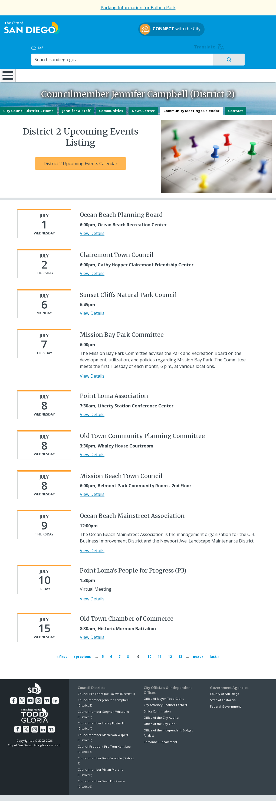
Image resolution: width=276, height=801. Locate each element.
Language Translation (161, 790)
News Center (143, 98)
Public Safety (206, 58)
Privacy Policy (99, 790)
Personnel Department (160, 727)
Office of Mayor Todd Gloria (164, 684)
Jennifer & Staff (76, 98)
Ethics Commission (157, 697)
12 (169, 643)
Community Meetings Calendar (191, 98)
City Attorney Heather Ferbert (165, 690)
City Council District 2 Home (28, 98)
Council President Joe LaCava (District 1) (106, 679)
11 (159, 643)
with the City (136, 35)
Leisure (35, 58)
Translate (257, 26)
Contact (235, 98)
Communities (111, 98)
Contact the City (198, 790)
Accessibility (126, 790)
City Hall (252, 58)
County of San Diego (224, 679)
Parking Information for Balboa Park (138, 8)
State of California (223, 685)
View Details (92, 221)
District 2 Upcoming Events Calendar (80, 151)
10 (149, 643)
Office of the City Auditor (162, 703)
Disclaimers (71, 790)
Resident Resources (77, 58)
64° (215, 27)
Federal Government (225, 691)
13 (179, 643)
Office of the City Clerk (160, 709)
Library (161, 58)
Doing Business (119, 58)
